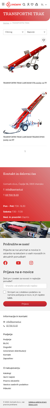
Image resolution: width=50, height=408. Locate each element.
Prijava (25, 304)
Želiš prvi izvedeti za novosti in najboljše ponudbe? (21, 279)
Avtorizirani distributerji (14, 351)
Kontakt (7, 355)
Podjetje (7, 339)
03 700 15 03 (12, 195)
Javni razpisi (9, 377)
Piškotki (7, 388)
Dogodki (7, 347)
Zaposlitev (8, 358)
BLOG (6, 343)
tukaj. (10, 298)
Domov (6, 23)
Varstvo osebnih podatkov (15, 384)
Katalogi (7, 373)
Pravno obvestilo (11, 381)
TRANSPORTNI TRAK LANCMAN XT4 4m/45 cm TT (25, 83)
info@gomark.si (14, 189)
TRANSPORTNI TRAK (20, 23)
